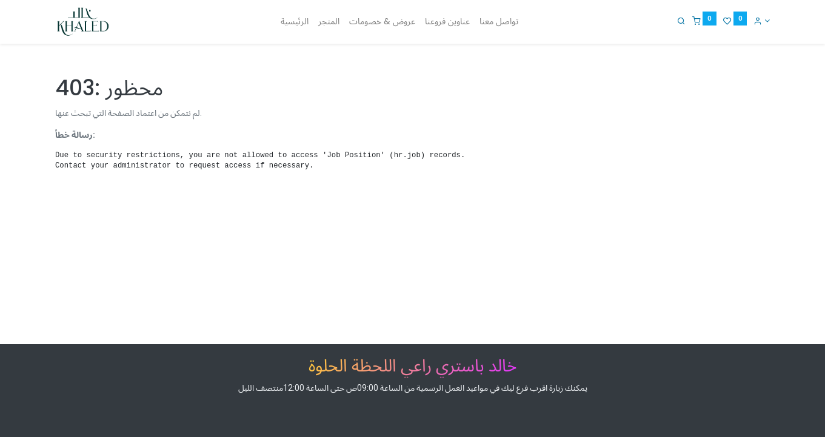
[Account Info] (761, 20)
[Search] (681, 20)
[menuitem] (294, 22)
